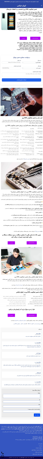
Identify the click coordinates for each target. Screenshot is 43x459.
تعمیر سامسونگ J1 (26, 158)
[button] (41, 5)
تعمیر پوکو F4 (37, 231)
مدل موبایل (19, 60)
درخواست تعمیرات (39, 447)
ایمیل (39, 404)
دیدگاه (39, 393)
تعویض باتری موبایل (38, 452)
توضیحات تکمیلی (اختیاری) (37, 71)
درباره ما (40, 445)
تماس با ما (40, 443)
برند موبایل (39, 60)
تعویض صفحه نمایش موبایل (37, 454)
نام (39, 399)
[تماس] (2, 452)
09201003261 (35, 436)
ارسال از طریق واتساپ (21, 79)
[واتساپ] (2, 456)
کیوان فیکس (21, 5)
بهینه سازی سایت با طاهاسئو (13, 457)
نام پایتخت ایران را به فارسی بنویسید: (34, 409)
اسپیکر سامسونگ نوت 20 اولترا (20, 320)
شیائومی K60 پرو (17, 323)
